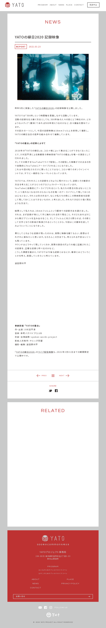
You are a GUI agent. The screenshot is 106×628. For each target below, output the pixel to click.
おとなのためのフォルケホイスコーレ (53, 570)
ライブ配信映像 (45, 351)
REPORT (21, 46)
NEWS (61, 5)
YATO (14, 5)
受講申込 (93, 5)
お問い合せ (20, 596)
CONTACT (79, 5)
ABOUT (53, 5)
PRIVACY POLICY (70, 584)
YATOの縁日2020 (44, 108)
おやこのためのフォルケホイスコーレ (53, 573)
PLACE (69, 5)
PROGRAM (43, 5)
